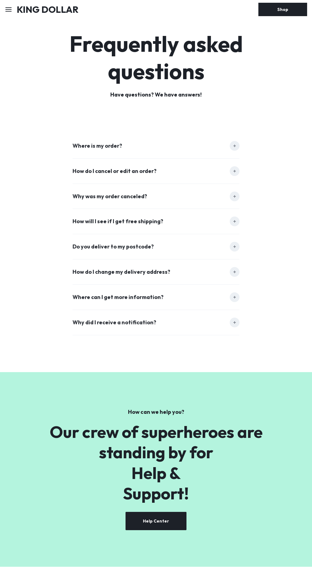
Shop (282, 9)
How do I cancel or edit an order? (115, 171)
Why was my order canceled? (110, 196)
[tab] (156, 145)
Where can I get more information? (118, 297)
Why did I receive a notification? (115, 322)
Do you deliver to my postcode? (113, 247)
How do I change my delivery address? (122, 272)
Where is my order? (97, 146)
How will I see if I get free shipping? (118, 221)
